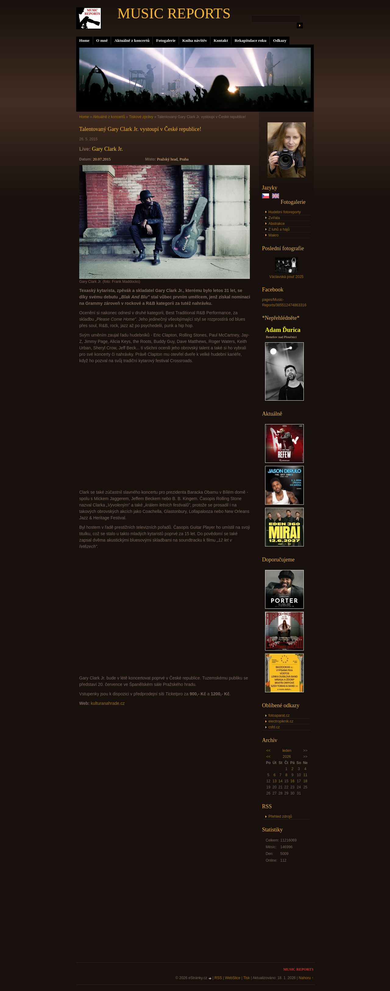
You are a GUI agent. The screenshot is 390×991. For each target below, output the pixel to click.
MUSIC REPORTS (174, 13)
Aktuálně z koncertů (131, 40)
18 (305, 781)
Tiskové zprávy (141, 117)
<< (268, 750)
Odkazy (279, 40)
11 (305, 775)
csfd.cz (274, 727)
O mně (102, 40)
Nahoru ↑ (306, 978)
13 (274, 781)
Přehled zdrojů (280, 816)
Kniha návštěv (194, 40)
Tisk (246, 978)
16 (292, 781)
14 (280, 781)
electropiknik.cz (280, 721)
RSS (218, 978)
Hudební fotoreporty (284, 212)
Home (84, 40)
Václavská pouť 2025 (286, 277)
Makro (273, 235)
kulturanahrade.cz (108, 703)
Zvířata (274, 218)
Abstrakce (276, 224)
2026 (287, 757)
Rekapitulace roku (250, 40)
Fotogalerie (166, 40)
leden (286, 750)
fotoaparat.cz (278, 715)
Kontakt (221, 40)
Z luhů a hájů (278, 229)
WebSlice (232, 978)
